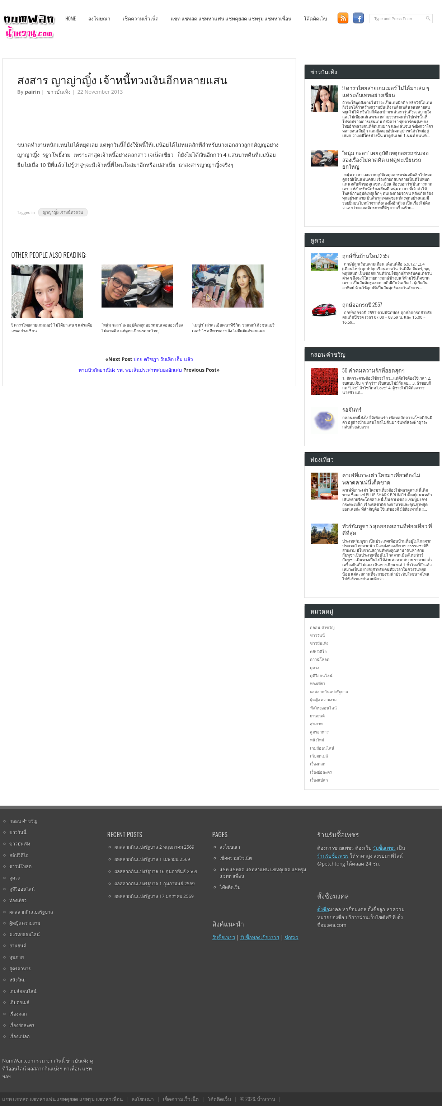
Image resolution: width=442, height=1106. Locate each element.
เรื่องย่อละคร (321, 772)
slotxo (291, 937)
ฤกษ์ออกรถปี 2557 (362, 304)
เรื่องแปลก (319, 780)
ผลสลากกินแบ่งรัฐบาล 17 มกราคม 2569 (154, 896)
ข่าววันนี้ (317, 635)
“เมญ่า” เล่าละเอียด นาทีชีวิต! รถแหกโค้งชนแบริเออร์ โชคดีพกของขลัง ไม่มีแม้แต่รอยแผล (233, 327)
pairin (32, 91)
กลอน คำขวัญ (322, 627)
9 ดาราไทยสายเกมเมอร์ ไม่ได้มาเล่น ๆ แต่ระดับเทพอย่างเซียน (52, 327)
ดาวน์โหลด (319, 659)
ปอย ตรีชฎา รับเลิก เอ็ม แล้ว (163, 359)
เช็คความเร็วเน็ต (141, 18)
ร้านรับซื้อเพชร (332, 855)
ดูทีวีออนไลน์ (321, 675)
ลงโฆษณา (99, 18)
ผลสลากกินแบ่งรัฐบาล (329, 691)
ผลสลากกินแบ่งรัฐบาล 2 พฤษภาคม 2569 (154, 847)
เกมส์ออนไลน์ (322, 748)
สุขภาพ (316, 723)
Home (70, 18)
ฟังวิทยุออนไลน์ (323, 708)
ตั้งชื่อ (323, 909)
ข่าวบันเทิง (59, 91)
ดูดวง (314, 667)
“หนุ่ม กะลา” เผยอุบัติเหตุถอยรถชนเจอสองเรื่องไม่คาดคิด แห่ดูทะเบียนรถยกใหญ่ (142, 327)
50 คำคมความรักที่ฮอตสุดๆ (373, 370)
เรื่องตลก (317, 764)
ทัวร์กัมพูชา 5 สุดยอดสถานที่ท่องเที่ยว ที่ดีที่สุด (387, 529)
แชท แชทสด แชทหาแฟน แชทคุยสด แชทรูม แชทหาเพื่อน (231, 18)
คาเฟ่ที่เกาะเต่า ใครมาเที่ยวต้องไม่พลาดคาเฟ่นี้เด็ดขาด (381, 478)
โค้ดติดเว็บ (315, 18)
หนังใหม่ (317, 739)
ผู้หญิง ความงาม (323, 699)
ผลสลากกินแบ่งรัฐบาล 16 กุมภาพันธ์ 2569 (155, 871)
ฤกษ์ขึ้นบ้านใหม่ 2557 (366, 255)
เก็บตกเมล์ (319, 756)
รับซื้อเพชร (223, 937)
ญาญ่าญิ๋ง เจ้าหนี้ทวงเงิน (63, 212)
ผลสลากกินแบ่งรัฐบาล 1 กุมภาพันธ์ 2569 (154, 883)
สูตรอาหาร (319, 732)
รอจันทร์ (352, 409)
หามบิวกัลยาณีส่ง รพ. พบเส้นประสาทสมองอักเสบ (130, 369)
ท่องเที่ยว (317, 683)
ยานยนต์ (317, 715)
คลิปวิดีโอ (318, 651)
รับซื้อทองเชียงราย (259, 937)
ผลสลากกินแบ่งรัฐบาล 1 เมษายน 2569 (152, 859)
